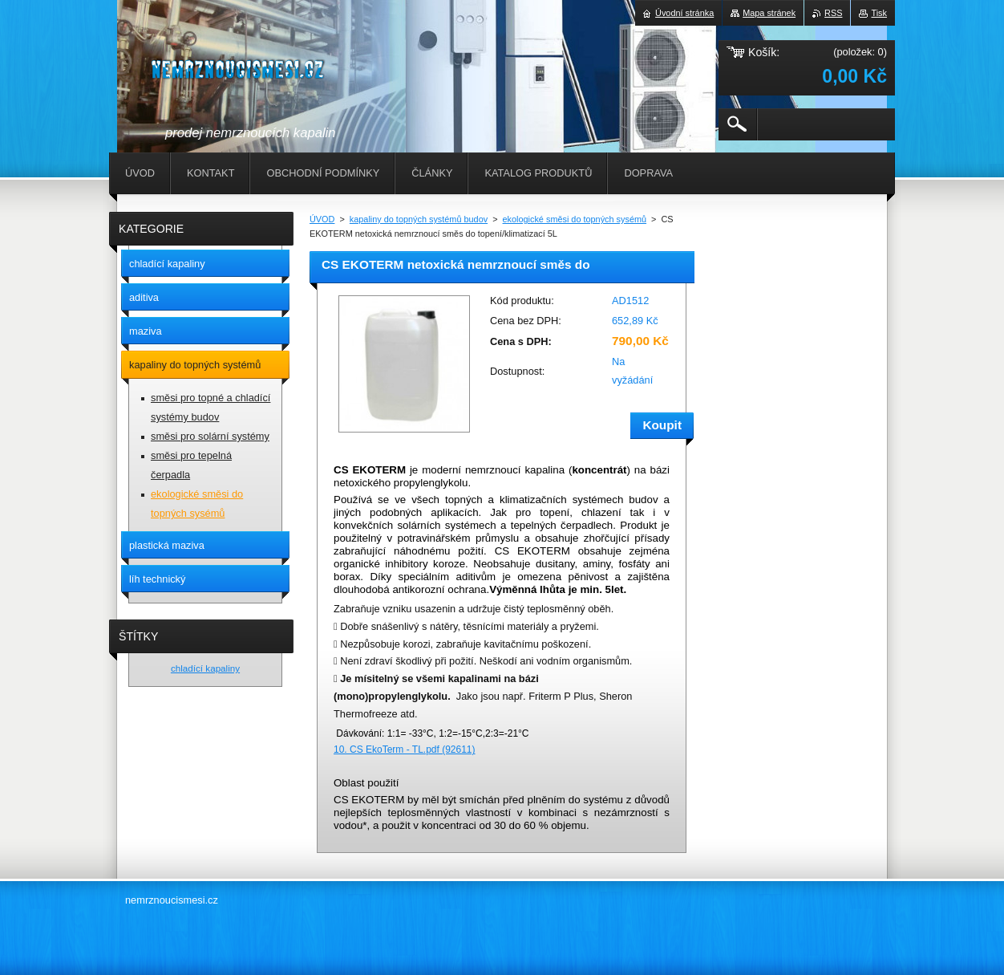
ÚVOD (322, 219)
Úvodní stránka (684, 13)
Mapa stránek (769, 13)
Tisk (879, 13)
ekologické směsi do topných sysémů (575, 219)
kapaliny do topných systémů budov (419, 219)
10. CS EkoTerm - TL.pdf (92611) (405, 749)
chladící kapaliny (205, 668)
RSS (833, 13)
